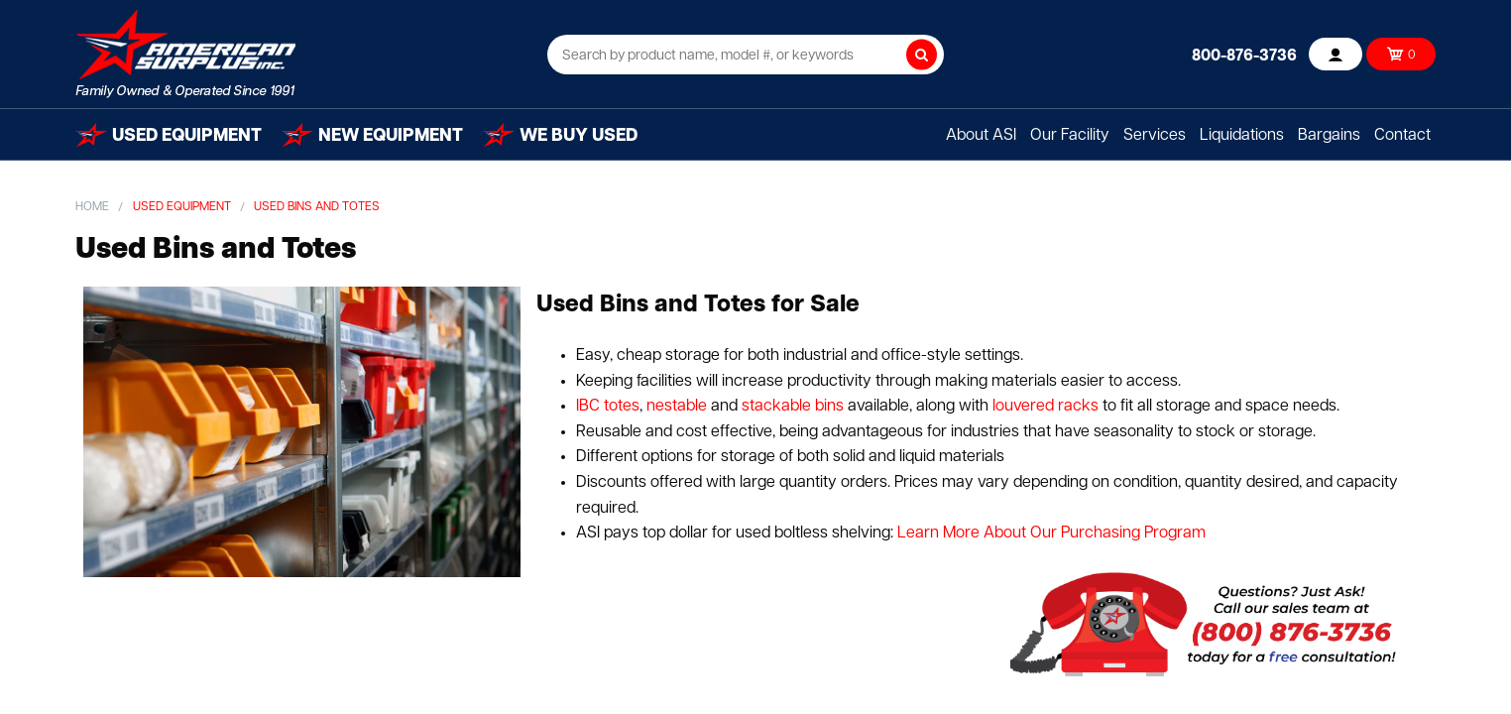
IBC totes (607, 407)
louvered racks (1043, 407)
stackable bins (793, 407)
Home (92, 207)
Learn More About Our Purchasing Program (1051, 533)
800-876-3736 (1244, 56)
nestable (674, 407)
